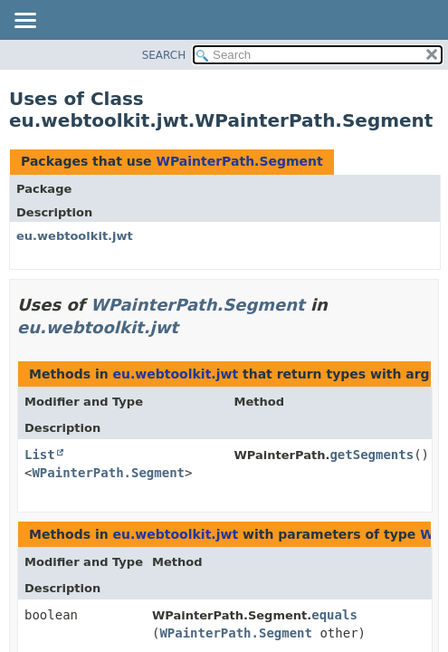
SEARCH (164, 55)
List (39, 454)
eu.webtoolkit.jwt (74, 236)
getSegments (371, 454)
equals (334, 615)
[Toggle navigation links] (24, 21)
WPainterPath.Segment (239, 161)
